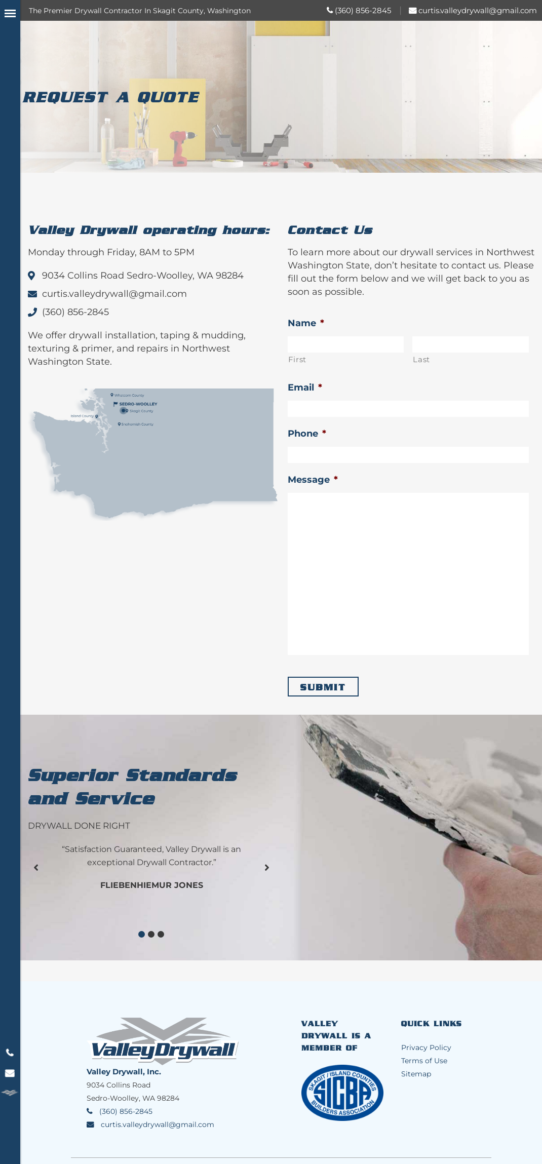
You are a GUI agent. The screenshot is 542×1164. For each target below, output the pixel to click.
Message (313, 479)
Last (421, 359)
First (297, 359)
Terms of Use (424, 1060)
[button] (141, 934)
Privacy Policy (426, 1047)
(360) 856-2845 (363, 10)
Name (306, 323)
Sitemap (416, 1073)
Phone (307, 433)
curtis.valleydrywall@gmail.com (477, 10)
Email (305, 387)
